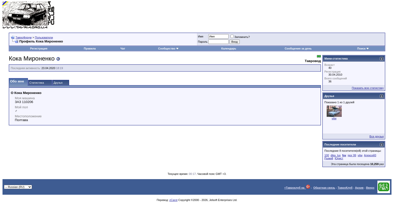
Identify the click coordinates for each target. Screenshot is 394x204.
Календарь (228, 48)
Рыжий (328, 158)
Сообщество (168, 48)
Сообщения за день (298, 48)
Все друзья (376, 136)
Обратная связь (324, 187)
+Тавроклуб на (297, 187)
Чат (122, 48)
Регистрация (38, 48)
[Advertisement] (300, 15)
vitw (334, 118)
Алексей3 (370, 155)
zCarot (173, 199)
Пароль (203, 41)
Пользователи (44, 37)
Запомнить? (240, 36)
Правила (90, 48)
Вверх (370, 187)
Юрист (339, 158)
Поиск (363, 48)
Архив (359, 187)
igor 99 (352, 155)
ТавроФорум (24, 37)
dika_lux (335, 155)
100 (326, 155)
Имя (200, 36)
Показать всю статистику (368, 87)
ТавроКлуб (345, 187)
